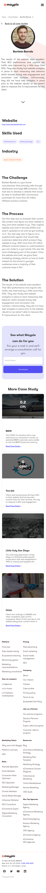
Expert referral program (33, 726)
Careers (26, 684)
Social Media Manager (11, 796)
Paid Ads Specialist (10, 767)
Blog (25, 745)
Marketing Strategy (31, 764)
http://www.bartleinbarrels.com (14, 124)
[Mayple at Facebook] (4, 871)
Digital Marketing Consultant (9, 814)
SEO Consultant (9, 804)
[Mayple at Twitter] (11, 871)
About (25, 675)
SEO (25, 663)
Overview (6, 647)
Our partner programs (32, 714)
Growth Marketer (9, 791)
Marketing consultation (12, 672)
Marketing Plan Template (29, 758)
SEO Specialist (8, 783)
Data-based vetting (10, 651)
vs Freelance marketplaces (7, 694)
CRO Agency (28, 830)
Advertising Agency (31, 819)
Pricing (26, 642)
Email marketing (30, 651)
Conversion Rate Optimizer (9, 776)
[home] (11, 5)
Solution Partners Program (30, 719)
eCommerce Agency (31, 835)
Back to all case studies (16, 23)
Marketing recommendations (10, 665)
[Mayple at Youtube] (18, 871)
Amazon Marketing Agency (31, 824)
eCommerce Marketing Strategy (33, 751)
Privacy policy (29, 693)
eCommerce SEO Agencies (29, 840)
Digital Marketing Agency (30, 805)
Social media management (28, 657)
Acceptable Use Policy (32, 701)
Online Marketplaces (32, 783)
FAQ (4, 754)
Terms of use (28, 697)
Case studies (28, 688)
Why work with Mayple (12, 745)
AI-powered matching (11, 656)
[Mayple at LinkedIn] (25, 871)
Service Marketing (31, 787)
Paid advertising (30, 647)
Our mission (28, 680)
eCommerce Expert (10, 809)
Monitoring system (10, 660)
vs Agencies (7, 684)
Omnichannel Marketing (29, 777)
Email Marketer (8, 771)
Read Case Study (13, 446)
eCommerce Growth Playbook (32, 770)
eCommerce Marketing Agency (33, 813)
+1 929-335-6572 (26, 863)
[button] (42, 4)
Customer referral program (31, 731)
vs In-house (7, 688)
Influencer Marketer (10, 800)
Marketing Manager (10, 787)
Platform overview (10, 750)
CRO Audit (27, 792)
